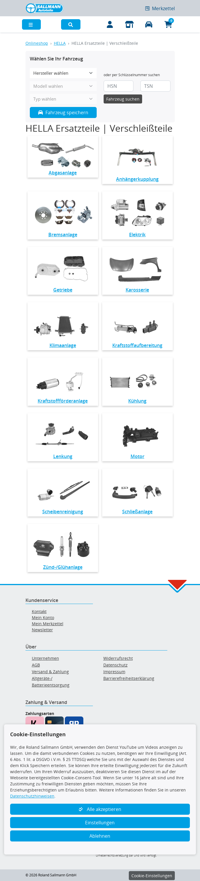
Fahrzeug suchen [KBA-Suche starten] (123, 99)
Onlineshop (36, 43)
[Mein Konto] (110, 24)
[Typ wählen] (63, 99)
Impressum (114, 671)
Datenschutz (115, 665)
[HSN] (119, 86)
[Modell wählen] (63, 86)
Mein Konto (43, 617)
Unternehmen (45, 658)
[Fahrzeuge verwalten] (149, 24)
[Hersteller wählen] (63, 73)
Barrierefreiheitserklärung (128, 678)
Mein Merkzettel (47, 623)
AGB (36, 665)
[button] (71, 24)
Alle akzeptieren (100, 809)
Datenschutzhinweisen (32, 796)
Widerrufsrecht (118, 658)
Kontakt (39, 611)
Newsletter (42, 629)
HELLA (60, 43)
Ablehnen (99, 836)
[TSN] (155, 86)
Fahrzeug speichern (63, 112)
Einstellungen (100, 822)
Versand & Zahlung (50, 671)
